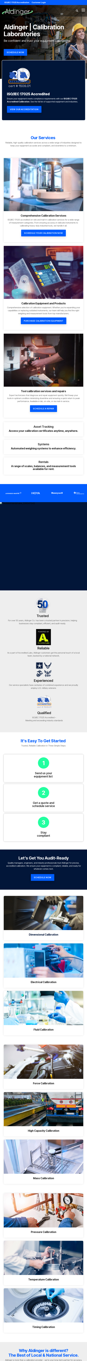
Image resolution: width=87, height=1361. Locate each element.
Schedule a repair (43, 408)
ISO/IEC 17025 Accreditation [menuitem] (16, 2)
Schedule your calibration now (43, 233)
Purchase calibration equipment (43, 321)
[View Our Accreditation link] (24, 109)
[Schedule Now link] (15, 52)
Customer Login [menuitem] (39, 2)
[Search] (77, 11)
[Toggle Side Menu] (83, 10)
